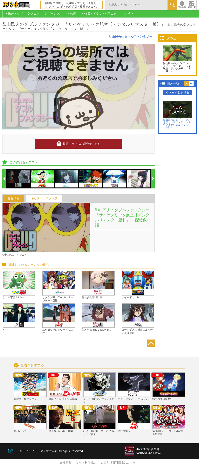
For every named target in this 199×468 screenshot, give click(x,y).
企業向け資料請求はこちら (118, 462)
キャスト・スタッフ (44, 198)
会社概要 (65, 462)
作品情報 (13, 198)
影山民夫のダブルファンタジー (130, 36)
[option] (18, 178)
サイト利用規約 (86, 462)
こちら (49, 6)
